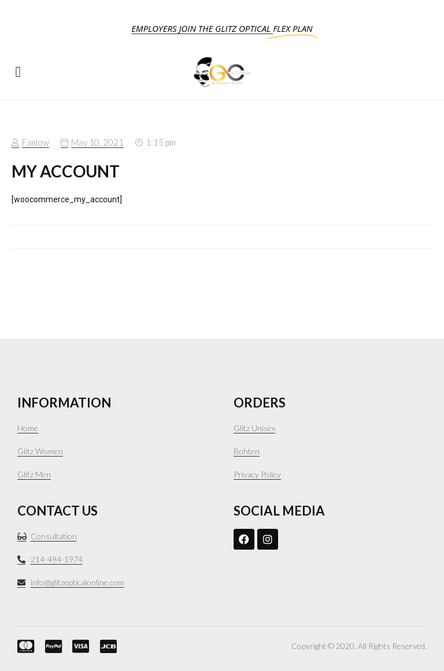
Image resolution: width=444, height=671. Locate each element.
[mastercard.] (22, 646)
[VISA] (77, 646)
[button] (18, 72)
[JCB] (105, 646)
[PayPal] (50, 646)
